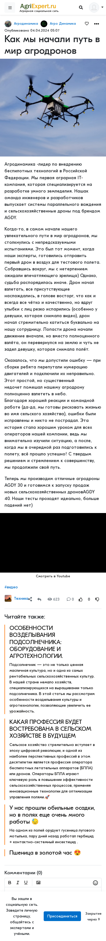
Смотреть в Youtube (53, 576)
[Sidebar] (9, 7)
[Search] (81, 7)
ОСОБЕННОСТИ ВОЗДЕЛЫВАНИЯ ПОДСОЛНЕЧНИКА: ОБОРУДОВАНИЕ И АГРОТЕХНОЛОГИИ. (36, 642)
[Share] (30, 599)
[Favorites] (87, 23)
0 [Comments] (70, 599)
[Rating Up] (80, 599)
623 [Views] (54, 599)
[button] (97, 23)
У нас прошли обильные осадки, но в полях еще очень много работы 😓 (52, 814)
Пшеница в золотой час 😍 (45, 852)
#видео (11, 587)
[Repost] (39, 599)
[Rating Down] (97, 599)
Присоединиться (62, 916)
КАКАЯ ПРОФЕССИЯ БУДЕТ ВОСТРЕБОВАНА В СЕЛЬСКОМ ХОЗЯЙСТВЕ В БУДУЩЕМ (50, 729)
